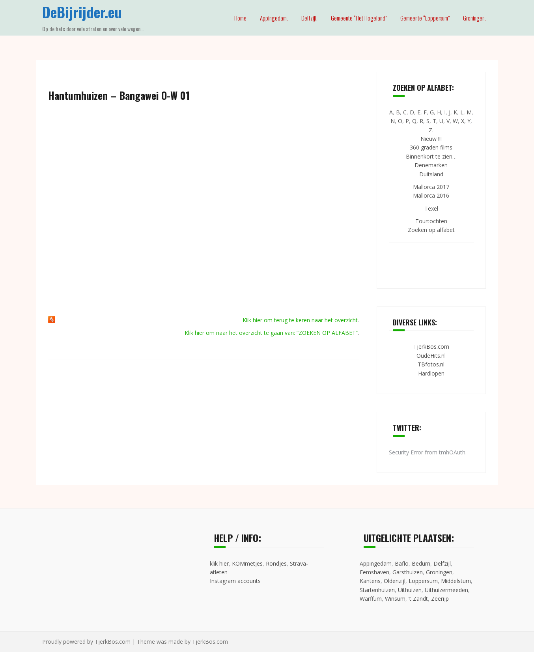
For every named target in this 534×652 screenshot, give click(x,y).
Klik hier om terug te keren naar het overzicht (300, 320)
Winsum (395, 598)
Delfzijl (442, 563)
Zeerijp (440, 598)
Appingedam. (274, 17)
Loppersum (423, 581)
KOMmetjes (247, 563)
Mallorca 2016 (431, 195)
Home (240, 17)
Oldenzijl (394, 581)
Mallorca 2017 (431, 187)
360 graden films (431, 147)
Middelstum (456, 581)
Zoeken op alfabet (431, 230)
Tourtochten (431, 221)
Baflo (402, 563)
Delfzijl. (309, 17)
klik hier (219, 563)
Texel (431, 208)
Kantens (370, 581)
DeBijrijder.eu (82, 11)
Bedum (421, 563)
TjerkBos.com (431, 346)
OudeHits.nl (431, 355)
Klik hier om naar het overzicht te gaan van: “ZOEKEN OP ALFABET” (271, 332)
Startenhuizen (377, 590)
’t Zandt (418, 598)
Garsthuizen (407, 572)
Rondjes (276, 563)
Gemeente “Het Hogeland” (359, 17)
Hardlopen (431, 373)
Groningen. (474, 17)
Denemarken (431, 165)
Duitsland (431, 174)
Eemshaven (374, 572)
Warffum (371, 598)
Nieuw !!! (431, 138)
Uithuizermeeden (446, 590)
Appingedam (376, 563)
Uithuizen (410, 590)
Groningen (439, 572)
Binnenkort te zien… (431, 156)
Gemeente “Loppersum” (425, 17)
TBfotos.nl (431, 364)
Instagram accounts (235, 581)
